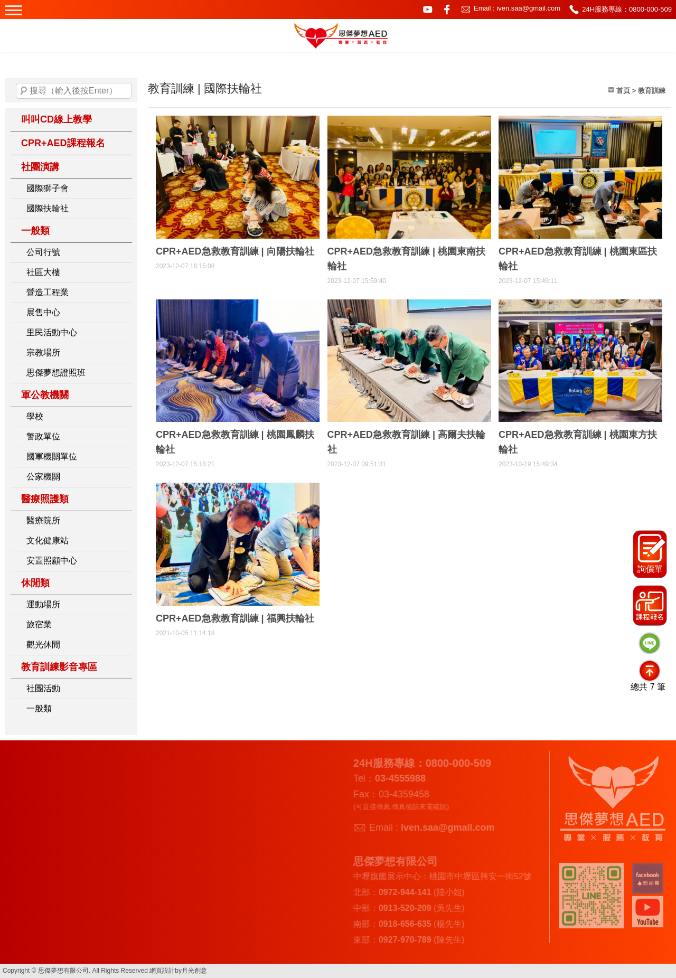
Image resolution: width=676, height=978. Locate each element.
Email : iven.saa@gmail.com (517, 8)
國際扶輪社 (47, 208)
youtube (427, 9)
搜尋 (24, 91)
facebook (447, 9)
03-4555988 (397, 778)
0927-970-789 (402, 939)
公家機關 (43, 476)
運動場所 (43, 604)
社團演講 (40, 167)
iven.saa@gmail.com (445, 827)
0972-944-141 (402, 892)
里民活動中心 (51, 332)
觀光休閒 (43, 644)
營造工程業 (47, 292)
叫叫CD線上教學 (56, 119)
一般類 (35, 230)
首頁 (623, 91)
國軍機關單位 (51, 456)
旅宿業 (39, 624)
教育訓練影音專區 (59, 667)
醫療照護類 (45, 499)
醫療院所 (43, 520)
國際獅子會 (47, 188)
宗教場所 (43, 352)
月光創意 (194, 970)
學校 (34, 416)
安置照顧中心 (51, 560)
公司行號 (43, 252)
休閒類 (35, 583)
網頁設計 (162, 970)
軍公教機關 (45, 395)
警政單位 (43, 436)
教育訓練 (651, 91)
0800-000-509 (455, 763)
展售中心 (43, 312)
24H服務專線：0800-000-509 (627, 9)
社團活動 (43, 688)
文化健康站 (47, 540)
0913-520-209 (402, 908)
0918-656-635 (402, 923)
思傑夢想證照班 (56, 372)
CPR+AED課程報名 (63, 143)
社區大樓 (43, 272)
